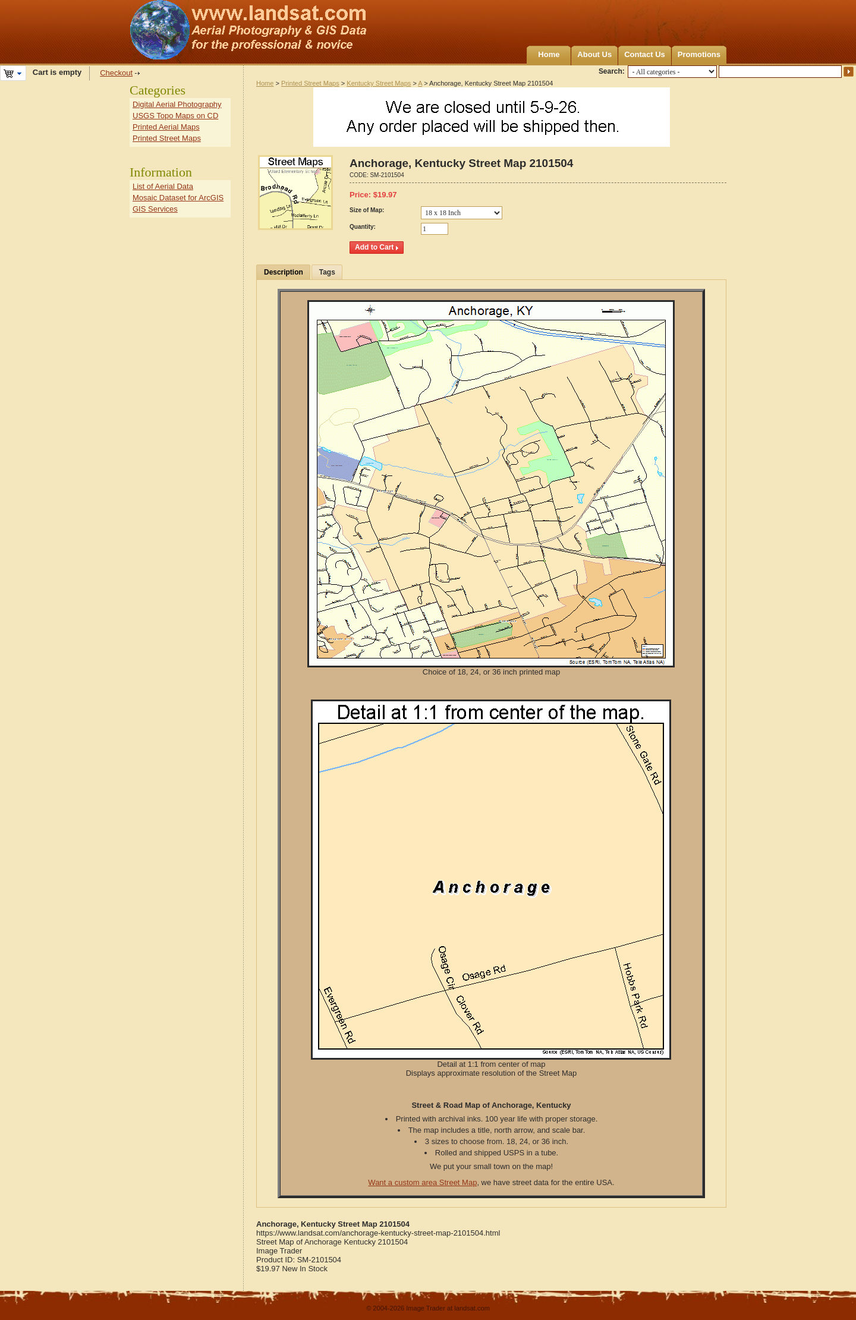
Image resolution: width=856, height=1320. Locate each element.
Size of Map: (367, 210)
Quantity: (363, 226)
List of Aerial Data (163, 186)
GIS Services (155, 208)
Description (283, 272)
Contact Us (644, 54)
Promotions (699, 54)
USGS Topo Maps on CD (175, 115)
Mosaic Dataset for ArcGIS (178, 197)
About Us (594, 54)
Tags (327, 272)
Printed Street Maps (310, 83)
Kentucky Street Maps (379, 83)
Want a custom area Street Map (422, 1182)
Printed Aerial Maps (166, 126)
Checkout (116, 72)
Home (548, 54)
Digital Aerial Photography (177, 104)
